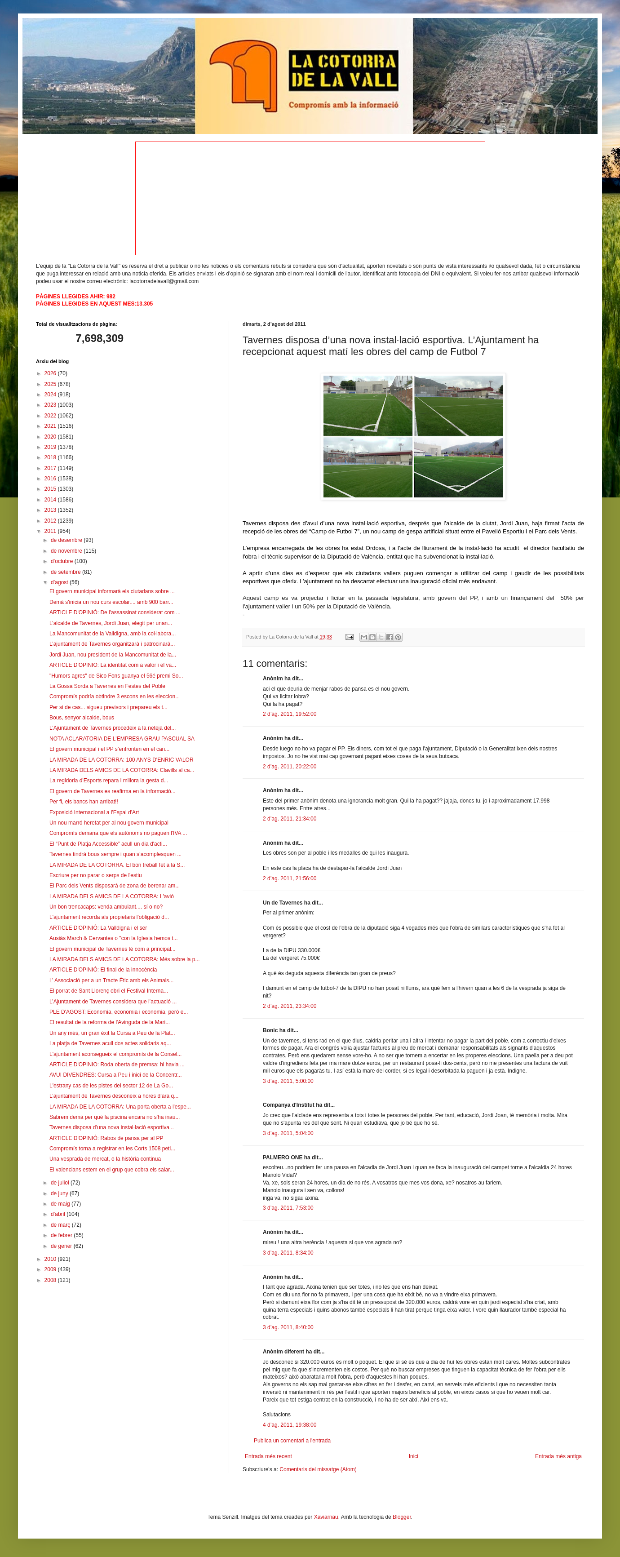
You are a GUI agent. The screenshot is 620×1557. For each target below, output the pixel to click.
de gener (62, 1246)
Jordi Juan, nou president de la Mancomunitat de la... (112, 655)
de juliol (61, 1183)
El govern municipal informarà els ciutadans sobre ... (112, 591)
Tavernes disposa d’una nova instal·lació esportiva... (111, 1127)
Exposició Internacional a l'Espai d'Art (94, 812)
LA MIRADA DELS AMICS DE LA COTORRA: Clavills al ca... (122, 770)
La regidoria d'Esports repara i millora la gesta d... (108, 780)
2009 (51, 1269)
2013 (51, 510)
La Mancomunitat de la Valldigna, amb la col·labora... (112, 633)
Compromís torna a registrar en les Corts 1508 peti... (112, 1148)
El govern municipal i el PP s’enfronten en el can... (109, 749)
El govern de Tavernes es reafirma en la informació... (112, 791)
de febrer (62, 1235)
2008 (51, 1280)
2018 (51, 457)
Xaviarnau (326, 1517)
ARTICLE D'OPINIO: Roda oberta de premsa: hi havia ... (117, 1064)
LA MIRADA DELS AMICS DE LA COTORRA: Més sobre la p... (124, 959)
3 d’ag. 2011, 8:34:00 (288, 1253)
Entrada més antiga (558, 1456)
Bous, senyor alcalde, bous (81, 717)
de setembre (66, 572)
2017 (51, 468)
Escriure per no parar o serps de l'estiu (95, 875)
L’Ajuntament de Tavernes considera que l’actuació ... (113, 1001)
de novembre (67, 551)
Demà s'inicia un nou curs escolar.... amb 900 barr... (111, 602)
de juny (60, 1193)
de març (61, 1225)
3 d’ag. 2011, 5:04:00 (288, 1133)
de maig (61, 1204)
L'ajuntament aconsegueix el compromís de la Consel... (115, 1054)
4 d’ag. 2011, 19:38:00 (289, 1425)
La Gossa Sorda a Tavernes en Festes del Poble (107, 686)
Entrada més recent (268, 1456)
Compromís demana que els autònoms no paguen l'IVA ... (118, 833)
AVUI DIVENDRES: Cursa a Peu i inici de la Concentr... (115, 1075)
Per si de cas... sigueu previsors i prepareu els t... (108, 707)
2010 (51, 1259)
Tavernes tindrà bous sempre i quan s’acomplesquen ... (115, 854)
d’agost (60, 582)
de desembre (67, 540)
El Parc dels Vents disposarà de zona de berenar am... (114, 886)
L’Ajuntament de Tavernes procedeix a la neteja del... (112, 728)
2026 (51, 373)
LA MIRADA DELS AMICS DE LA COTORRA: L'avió (111, 896)
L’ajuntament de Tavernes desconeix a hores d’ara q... (113, 1096)
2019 (51, 447)
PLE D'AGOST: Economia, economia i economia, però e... (118, 1012)
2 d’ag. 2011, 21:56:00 (289, 878)
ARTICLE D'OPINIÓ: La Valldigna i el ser (98, 928)
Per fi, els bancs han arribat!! (83, 801)
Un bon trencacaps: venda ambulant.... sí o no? (106, 907)
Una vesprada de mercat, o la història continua (105, 1159)
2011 (51, 531)
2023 (51, 405)
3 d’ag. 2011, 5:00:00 (288, 1081)
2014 (51, 500)
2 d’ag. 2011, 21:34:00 (289, 819)
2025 (51, 384)
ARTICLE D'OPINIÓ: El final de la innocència (103, 970)
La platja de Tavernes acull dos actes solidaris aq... (110, 1043)
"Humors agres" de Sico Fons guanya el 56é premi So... (116, 676)
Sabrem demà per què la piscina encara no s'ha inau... (114, 1117)
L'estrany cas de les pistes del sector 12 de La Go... (111, 1085)
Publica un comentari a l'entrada (292, 1440)
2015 (51, 489)
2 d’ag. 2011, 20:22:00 (289, 766)
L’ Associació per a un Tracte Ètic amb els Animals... (111, 980)
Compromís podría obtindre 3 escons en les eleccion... (114, 696)
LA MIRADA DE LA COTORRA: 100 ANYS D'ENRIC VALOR (121, 760)
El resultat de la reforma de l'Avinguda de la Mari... (109, 1022)
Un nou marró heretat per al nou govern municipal (108, 823)
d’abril (58, 1214)
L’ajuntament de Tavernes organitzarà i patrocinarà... (112, 644)
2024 (51, 394)
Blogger (402, 1517)
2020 (51, 437)
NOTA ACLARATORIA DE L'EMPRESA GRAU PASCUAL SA (122, 739)
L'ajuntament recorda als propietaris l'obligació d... (109, 917)
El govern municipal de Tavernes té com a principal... (112, 949)
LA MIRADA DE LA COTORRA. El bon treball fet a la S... (117, 865)
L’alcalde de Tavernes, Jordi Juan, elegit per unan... (110, 623)
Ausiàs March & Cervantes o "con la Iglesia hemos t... (113, 938)
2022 (51, 416)
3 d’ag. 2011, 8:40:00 (288, 1327)
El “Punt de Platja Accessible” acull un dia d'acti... (108, 844)
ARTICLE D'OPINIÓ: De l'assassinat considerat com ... (115, 612)
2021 (51, 426)
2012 (51, 521)
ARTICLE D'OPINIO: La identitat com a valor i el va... (112, 665)
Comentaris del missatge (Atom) (317, 1469)
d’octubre (63, 561)
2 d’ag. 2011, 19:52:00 (289, 714)
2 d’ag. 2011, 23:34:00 (289, 1006)
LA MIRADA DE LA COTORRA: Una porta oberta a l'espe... (120, 1107)
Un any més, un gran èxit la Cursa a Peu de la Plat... (112, 1033)
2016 (51, 478)
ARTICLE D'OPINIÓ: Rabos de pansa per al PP (106, 1138)
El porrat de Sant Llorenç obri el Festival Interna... (108, 991)
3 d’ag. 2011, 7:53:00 (288, 1208)
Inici (413, 1456)
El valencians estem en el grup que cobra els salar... (111, 1170)
